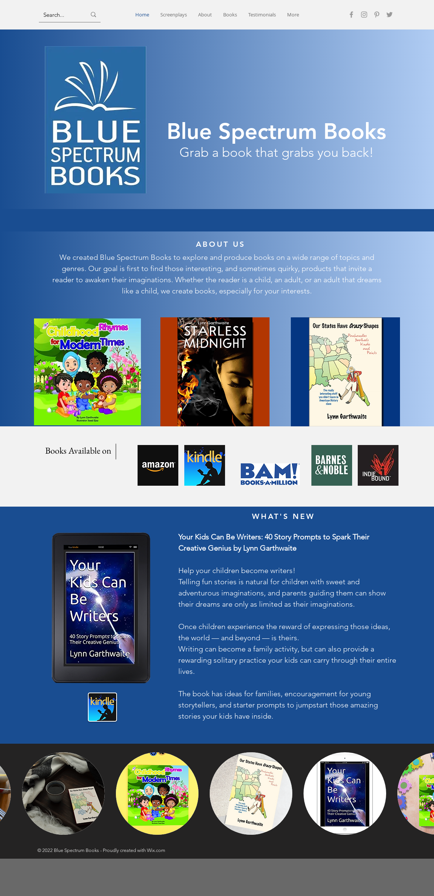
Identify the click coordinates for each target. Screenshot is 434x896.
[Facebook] (351, 14)
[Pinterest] (377, 14)
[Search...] (59, 14)
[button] (63, 793)
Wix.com (156, 850)
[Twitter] (389, 14)
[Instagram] (364, 14)
